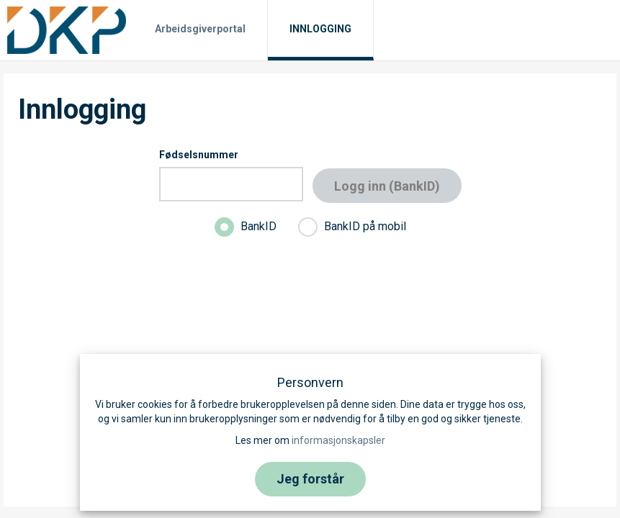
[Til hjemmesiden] (66, 29)
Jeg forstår (310, 478)
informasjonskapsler (338, 440)
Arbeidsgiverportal (200, 29)
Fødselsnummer (198, 154)
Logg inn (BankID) (387, 186)
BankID (246, 227)
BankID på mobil (352, 227)
